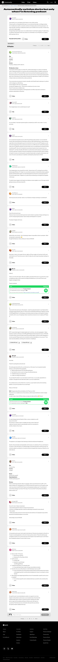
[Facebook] (12, 648)
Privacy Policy (16, 657)
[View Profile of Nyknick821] (14, 102)
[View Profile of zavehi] (13, 135)
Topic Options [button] (10, 43)
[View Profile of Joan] (14, 268)
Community (7, 2)
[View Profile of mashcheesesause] (16, 303)
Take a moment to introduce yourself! (31, 292)
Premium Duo (46, 634)
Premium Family (46, 637)
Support (31, 631)
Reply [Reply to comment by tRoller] (45, 224)
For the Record (6, 637)
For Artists (18, 631)
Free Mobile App (33, 637)
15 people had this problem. (15, 38)
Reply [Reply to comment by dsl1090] (45, 243)
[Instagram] (4, 648)
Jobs (4, 634)
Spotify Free (45, 643)
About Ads (26, 657)
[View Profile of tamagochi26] (15, 501)
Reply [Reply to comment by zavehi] (45, 159)
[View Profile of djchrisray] (14, 549)
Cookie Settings (21, 657)
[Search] (48, 2)
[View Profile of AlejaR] (14, 355)
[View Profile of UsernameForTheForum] (17, 51)
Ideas (34, 2)
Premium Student (47, 640)
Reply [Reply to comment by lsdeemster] (45, 543)
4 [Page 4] (31, 618)
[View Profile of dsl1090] (13, 230)
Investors (18, 640)
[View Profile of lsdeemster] (14, 528)
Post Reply (45, 614)
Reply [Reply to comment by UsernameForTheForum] (45, 96)
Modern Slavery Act (37, 657)
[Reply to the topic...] (26, 615)
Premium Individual (47, 631)
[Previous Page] (34, 45)
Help (23, 2)
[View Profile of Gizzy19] (13, 249)
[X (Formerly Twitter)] (8, 648)
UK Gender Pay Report (6, 659)
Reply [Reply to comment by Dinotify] (45, 454)
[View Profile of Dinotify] (13, 436)
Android (15, 5)
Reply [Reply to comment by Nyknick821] (45, 111)
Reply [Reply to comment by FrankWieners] (45, 202)
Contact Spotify (33, 640)
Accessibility (31, 657)
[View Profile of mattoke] (14, 118)
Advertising (18, 637)
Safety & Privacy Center (9, 657)
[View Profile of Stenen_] (13, 460)
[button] (48, 18)
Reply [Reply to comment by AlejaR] (45, 408)
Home (8, 5)
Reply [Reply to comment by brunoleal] (45, 39)
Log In (51, 2)
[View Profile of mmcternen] (14, 327)
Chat (28, 2)
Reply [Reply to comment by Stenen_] (45, 495)
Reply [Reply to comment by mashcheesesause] (45, 321)
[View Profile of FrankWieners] (15, 193)
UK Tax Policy (43, 657)
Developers (18, 634)
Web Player (32, 634)
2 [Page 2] (27, 618)
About (4, 631)
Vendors (18, 643)
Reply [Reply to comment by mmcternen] (45, 349)
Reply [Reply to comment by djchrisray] (45, 585)
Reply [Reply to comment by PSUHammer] (45, 187)
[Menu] (55, 2)
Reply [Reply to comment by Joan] (45, 297)
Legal (4, 657)
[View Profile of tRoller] (13, 208)
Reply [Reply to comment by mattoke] (45, 129)
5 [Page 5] (33, 618)
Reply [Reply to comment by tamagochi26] (45, 522)
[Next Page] (49, 45)
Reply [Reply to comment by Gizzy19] (45, 262)
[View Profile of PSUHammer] (14, 165)
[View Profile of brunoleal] (14, 17)
